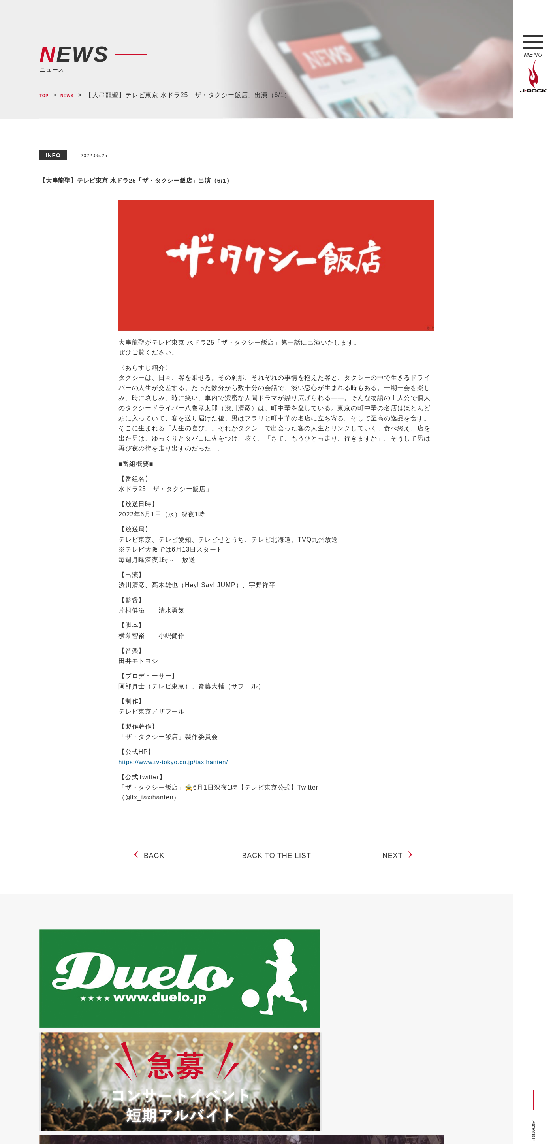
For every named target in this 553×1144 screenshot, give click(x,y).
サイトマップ (169, 1125)
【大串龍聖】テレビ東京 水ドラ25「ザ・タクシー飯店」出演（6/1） (241, 178)
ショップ (207, 1125)
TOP (46, 95)
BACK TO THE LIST (276, 862)
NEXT (395, 862)
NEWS (75, 95)
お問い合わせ (244, 1125)
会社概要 (132, 1125)
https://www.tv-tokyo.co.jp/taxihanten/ (176, 762)
